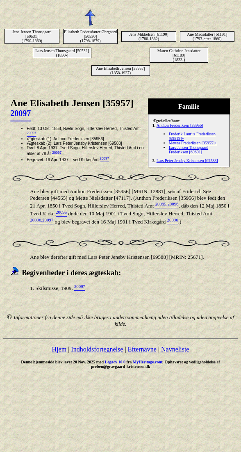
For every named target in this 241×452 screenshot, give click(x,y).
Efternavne (142, 349)
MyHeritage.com (147, 362)
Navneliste (175, 349)
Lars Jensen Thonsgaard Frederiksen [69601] (188, 149)
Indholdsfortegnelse (97, 349)
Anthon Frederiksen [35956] (180, 125)
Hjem (59, 349)
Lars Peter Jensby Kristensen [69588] (187, 160)
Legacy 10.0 (115, 362)
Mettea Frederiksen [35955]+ (193, 143)
